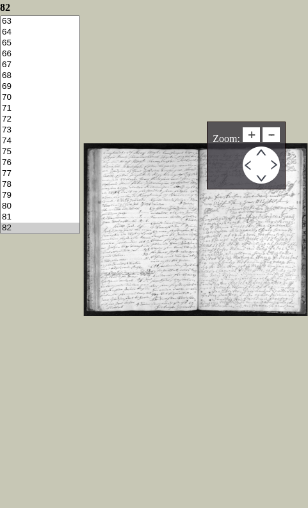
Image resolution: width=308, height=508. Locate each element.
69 (40, 86)
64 (40, 32)
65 (40, 43)
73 (40, 130)
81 (40, 217)
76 (40, 162)
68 (40, 75)
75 (40, 152)
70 (40, 97)
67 (40, 65)
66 (40, 54)
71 (40, 108)
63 (40, 21)
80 (40, 206)
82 (40, 228)
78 (40, 184)
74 (40, 141)
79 (40, 195)
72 (40, 119)
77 (40, 173)
